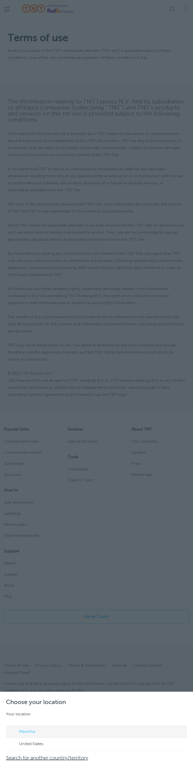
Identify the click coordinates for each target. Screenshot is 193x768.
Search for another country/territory (47, 758)
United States (26, 744)
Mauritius (22, 732)
